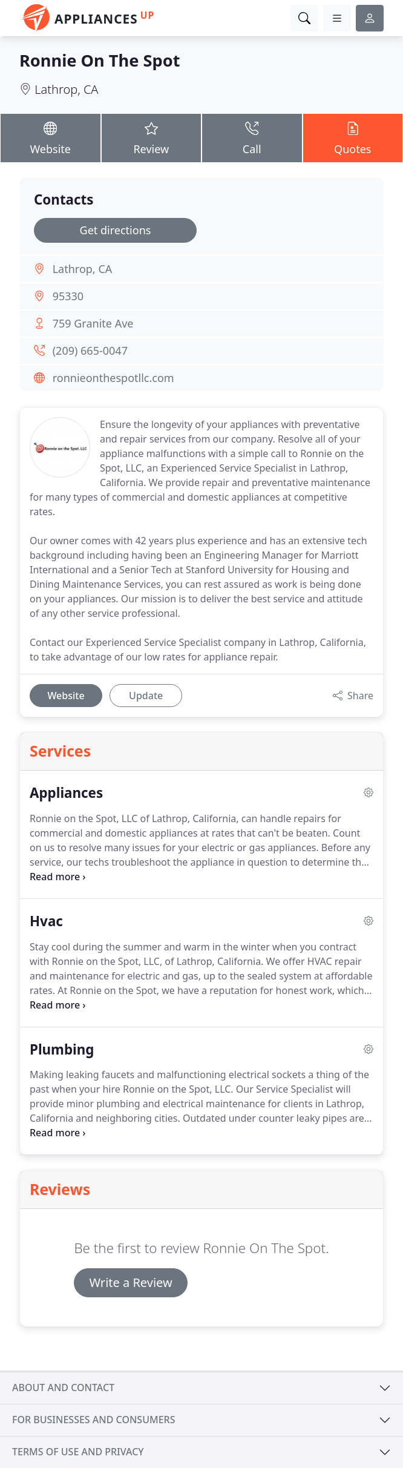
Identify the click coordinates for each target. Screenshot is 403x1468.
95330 (68, 296)
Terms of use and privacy (78, 1451)
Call (252, 138)
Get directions (115, 230)
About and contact (63, 1387)
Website (50, 138)
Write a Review (130, 1282)
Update (146, 695)
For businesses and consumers (93, 1419)
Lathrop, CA (66, 89)
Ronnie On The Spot (99, 60)
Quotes (353, 138)
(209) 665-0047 (90, 350)
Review (151, 138)
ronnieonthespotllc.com (113, 377)
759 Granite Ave (93, 323)
